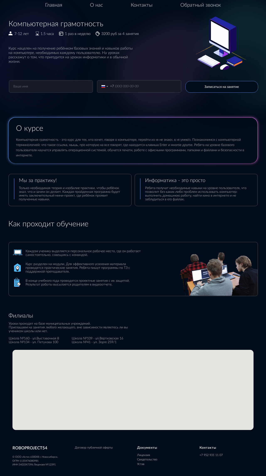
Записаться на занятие (221, 86)
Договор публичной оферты (94, 447)
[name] (51, 86)
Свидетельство (147, 459)
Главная (53, 5)
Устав (140, 464)
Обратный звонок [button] (200, 5)
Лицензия (143, 455)
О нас (96, 5)
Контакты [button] (142, 5)
